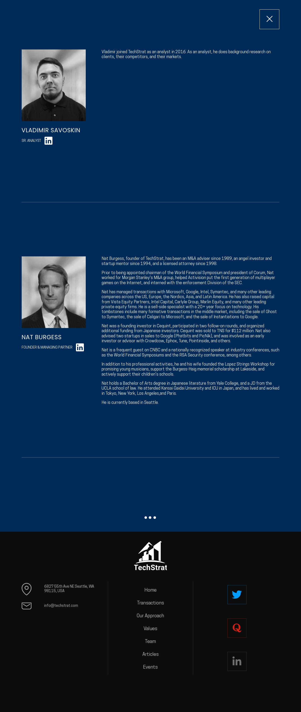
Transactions (150, 603)
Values (150, 629)
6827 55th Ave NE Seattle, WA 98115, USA (69, 589)
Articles (150, 654)
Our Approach (150, 616)
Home (150, 590)
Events (150, 667)
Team (150, 641)
